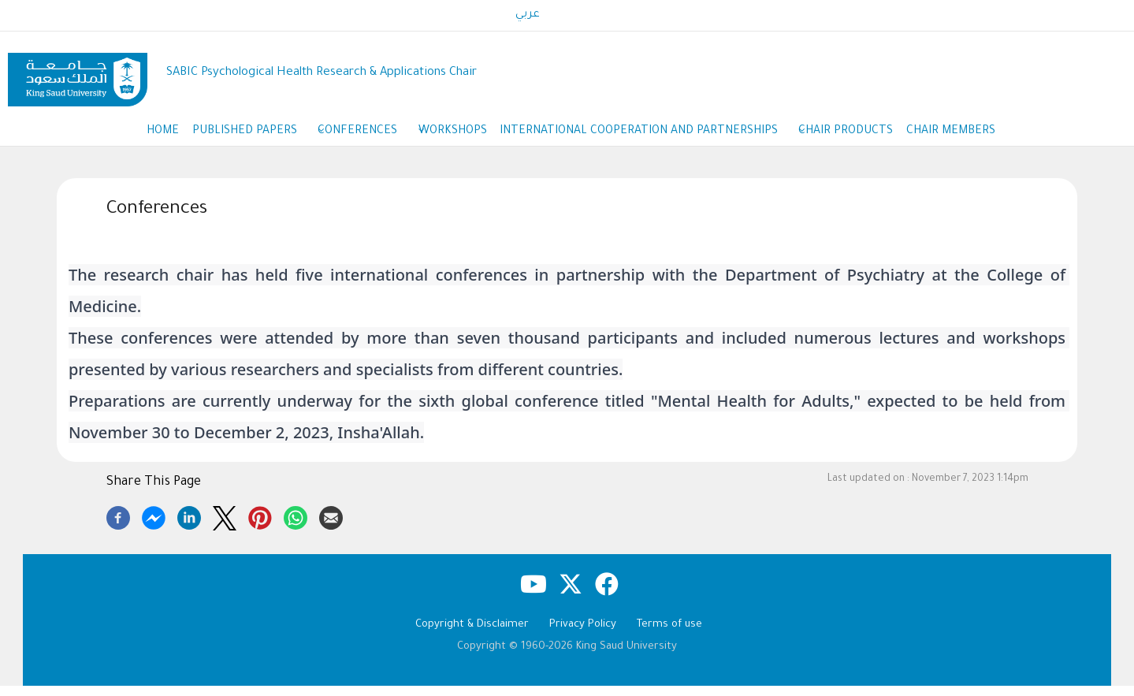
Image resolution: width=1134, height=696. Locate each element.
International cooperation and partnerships (658, 138)
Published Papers (231, 138)
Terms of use (669, 635)
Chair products (867, 137)
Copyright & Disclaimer (472, 635)
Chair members (983, 137)
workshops (452, 137)
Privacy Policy (582, 635)
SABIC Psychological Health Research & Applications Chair (321, 73)
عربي (527, 15)
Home (131, 137)
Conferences (355, 138)
